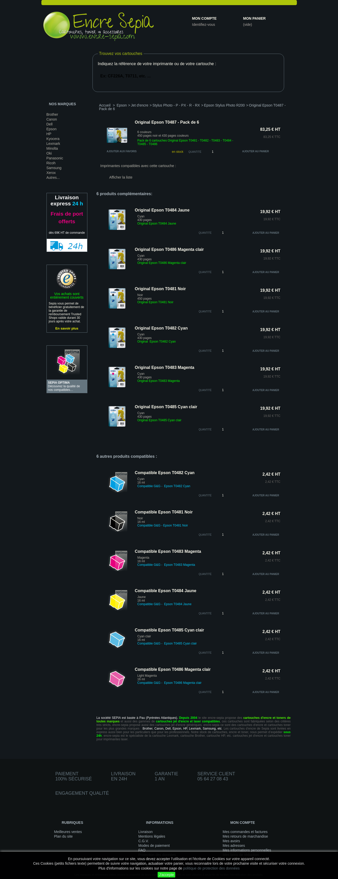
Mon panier (254, 18)
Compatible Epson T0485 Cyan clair (169, 630)
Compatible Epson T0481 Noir (164, 512)
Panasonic (54, 158)
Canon (51, 119)
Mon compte (204, 18)
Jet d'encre (139, 105)
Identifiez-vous (203, 24)
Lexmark (53, 144)
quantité (205, 232)
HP (48, 134)
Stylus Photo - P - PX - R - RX (176, 105)
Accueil (105, 105)
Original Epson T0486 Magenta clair (169, 249)
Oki (49, 153)
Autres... (53, 177)
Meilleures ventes (68, 832)
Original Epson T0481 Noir (160, 289)
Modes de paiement (154, 845)
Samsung (54, 168)
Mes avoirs (231, 841)
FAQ (142, 850)
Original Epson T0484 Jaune (162, 210)
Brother (52, 114)
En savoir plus (66, 328)
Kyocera (53, 139)
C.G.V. (143, 841)
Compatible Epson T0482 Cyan (165, 473)
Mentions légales (151, 836)
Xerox (51, 173)
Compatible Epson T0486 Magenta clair (173, 669)
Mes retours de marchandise (245, 836)
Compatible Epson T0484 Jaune (165, 591)
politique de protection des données (211, 868)
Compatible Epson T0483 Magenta (168, 551)
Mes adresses (234, 845)
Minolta (52, 148)
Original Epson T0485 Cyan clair (166, 407)
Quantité (195, 151)
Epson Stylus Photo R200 (224, 105)
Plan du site (63, 836)
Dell (49, 124)
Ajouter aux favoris (122, 151)
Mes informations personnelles (247, 850)
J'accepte (166, 875)
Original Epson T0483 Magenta (164, 367)
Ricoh (51, 163)
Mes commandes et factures (245, 832)
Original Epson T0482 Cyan (161, 328)
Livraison (145, 832)
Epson (51, 129)
